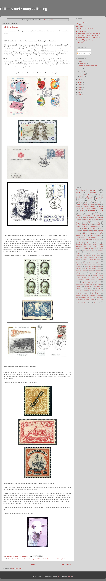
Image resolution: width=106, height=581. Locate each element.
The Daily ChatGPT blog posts (85, 32)
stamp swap (92, 301)
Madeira (78, 259)
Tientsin (99, 293)
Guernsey (84, 233)
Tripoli (83, 295)
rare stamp (85, 301)
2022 (79, 79)
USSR (88, 295)
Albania (14, 559)
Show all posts (48, 20)
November (83, 63)
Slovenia (96, 215)
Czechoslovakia (90, 212)
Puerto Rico (90, 288)
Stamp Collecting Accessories (84, 28)
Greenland (91, 217)
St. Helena (100, 292)
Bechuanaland (92, 268)
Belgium (100, 201)
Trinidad (78, 295)
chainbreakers (99, 297)
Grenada (97, 243)
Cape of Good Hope (81, 272)
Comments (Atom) (16, 568)
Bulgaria (78, 215)
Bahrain (85, 268)
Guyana (93, 255)
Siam (96, 246)
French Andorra (85, 255)
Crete (99, 272)
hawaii (87, 250)
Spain (80, 203)
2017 (79, 92)
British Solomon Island (81, 270)
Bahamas (98, 235)
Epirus (88, 275)
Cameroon (20, 559)
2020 (79, 84)
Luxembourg (99, 217)
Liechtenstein (87, 219)
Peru (83, 288)
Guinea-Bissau (91, 208)
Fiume (77, 239)
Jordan (97, 277)
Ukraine (100, 212)
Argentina (78, 226)
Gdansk (81, 243)
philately (78, 266)
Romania (88, 203)
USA (78, 193)
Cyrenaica (87, 273)
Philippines (79, 223)
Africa (9, 559)
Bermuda (90, 252)
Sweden (97, 203)
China (84, 217)
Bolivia (99, 268)
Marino (88, 281)
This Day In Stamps (62, 559)
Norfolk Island (97, 284)
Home (32, 564)
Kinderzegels (81, 279)
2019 (79, 87)
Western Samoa (87, 264)
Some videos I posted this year (88, 65)
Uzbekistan (78, 264)
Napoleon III (79, 284)
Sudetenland (81, 293)
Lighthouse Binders (81, 23)
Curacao (78, 255)
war (100, 233)
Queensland (98, 288)
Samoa (85, 230)
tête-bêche (84, 302)
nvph (98, 299)
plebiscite (100, 250)
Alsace (99, 266)
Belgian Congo (80, 237)
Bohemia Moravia (96, 226)
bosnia (81, 214)
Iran (77, 224)
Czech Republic (96, 273)
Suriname (98, 224)
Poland (78, 206)
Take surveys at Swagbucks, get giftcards (88, 37)
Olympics (87, 286)
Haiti (89, 277)
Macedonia (98, 257)
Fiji (100, 237)
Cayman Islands (92, 272)
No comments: (23, 556)
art (83, 250)
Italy (89, 199)
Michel (77, 282)
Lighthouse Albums (81, 21)
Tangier (88, 293)
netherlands (89, 197)
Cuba (99, 253)
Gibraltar (89, 243)
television (78, 302)
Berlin (85, 204)
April (81, 69)
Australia (81, 210)
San (102, 290)
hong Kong (86, 221)
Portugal (87, 215)
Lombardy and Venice (96, 279)
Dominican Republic (80, 275)
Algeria (88, 266)
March (82, 71)
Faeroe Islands (93, 228)
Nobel (79, 230)
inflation (92, 299)
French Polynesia (86, 239)
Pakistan (78, 288)
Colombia (85, 253)
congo (99, 264)
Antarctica (78, 268)
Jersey (80, 219)
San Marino (96, 214)
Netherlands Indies (81, 244)
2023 (79, 61)
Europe (101, 275)
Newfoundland (79, 261)
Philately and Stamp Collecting (23, 9)
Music (101, 228)
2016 (79, 95)
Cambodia (91, 270)
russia (54, 559)
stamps (99, 301)
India (98, 204)
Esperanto (95, 275)
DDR (97, 199)
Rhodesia (85, 290)
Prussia (85, 262)
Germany (31, 559)
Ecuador (84, 228)
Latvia (87, 279)
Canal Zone (98, 252)
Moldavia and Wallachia (88, 282)
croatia (101, 206)
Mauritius (94, 281)
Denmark (81, 208)
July (102, 277)
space (79, 252)
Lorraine (78, 281)
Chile (95, 230)
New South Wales (88, 284)
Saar (91, 224)
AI (84, 252)
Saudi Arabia (81, 292)
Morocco (99, 282)
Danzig (87, 232)
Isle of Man (79, 257)
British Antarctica (91, 237)
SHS (95, 233)
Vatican (85, 206)
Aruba (91, 235)
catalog (94, 264)
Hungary (91, 201)
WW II (77, 297)
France (26, 559)
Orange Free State (89, 261)
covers (79, 299)
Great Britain (38, 559)
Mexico (96, 219)
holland (93, 250)
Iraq (93, 277)
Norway (93, 206)
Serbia (101, 208)
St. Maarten (92, 262)
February (82, 74)
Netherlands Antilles (95, 259)
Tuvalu (91, 248)
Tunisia (99, 262)
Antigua (85, 235)
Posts (79, 50)
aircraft (92, 297)
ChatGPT (78, 253)
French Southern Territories (95, 241)
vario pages (79, 24)
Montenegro (84, 224)
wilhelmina (95, 302)
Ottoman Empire (96, 286)
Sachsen (97, 290)
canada (92, 204)
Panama (99, 261)
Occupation (78, 286)
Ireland (101, 210)
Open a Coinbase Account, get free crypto (88, 35)
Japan (99, 221)
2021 (79, 82)
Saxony (87, 292)
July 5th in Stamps (10, 27)
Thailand (84, 248)
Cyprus (78, 228)
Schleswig (93, 292)
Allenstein (94, 266)
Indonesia (99, 255)
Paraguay (78, 262)
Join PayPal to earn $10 (83, 39)
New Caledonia (93, 244)
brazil (85, 223)
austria (100, 197)
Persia (90, 246)
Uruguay (93, 295)
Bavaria (86, 226)
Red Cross (78, 290)
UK (95, 248)
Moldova (85, 259)
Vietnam (99, 295)
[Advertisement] (37, 14)
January (82, 76)
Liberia (45, 559)
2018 (79, 89)
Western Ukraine (85, 297)
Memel (99, 281)
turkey (80, 212)
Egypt (99, 223)
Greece (78, 204)
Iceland (88, 214)
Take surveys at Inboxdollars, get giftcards (88, 33)
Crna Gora (79, 273)
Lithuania (91, 257)
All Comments (82, 53)
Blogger (70, 576)
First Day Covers (82, 277)
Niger (85, 246)
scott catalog (79, 26)
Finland (93, 221)
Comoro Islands (92, 253)
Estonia (94, 232)
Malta (83, 281)
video (90, 302)
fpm (59, 576)
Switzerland (91, 210)
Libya (90, 233)
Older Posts (67, 564)
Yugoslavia (80, 201)
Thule (93, 293)
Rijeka (91, 290)
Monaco (49, 559)
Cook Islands (92, 223)
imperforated (86, 299)
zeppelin (78, 235)
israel (90, 230)
